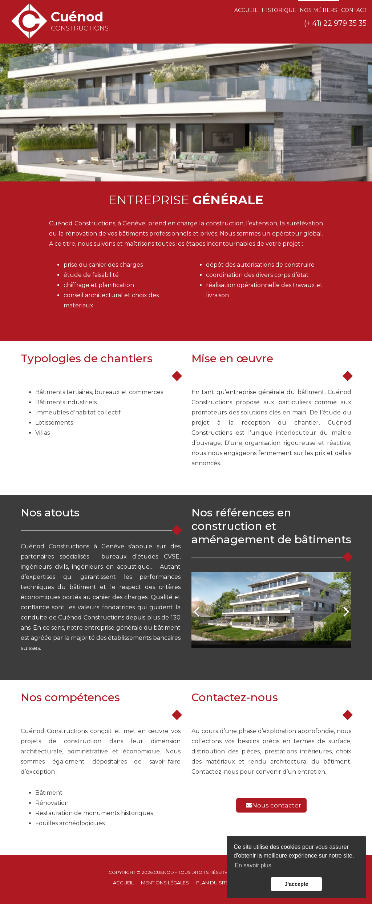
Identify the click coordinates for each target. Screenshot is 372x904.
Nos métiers (318, 10)
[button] (196, 610)
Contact (354, 10)
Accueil (246, 10)
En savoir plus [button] (253, 865)
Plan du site (212, 882)
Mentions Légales (165, 882)
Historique (279, 10)
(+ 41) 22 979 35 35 (335, 23)
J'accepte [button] (296, 884)
